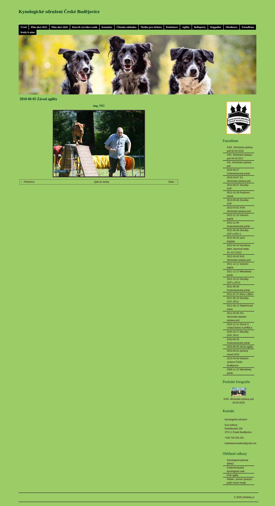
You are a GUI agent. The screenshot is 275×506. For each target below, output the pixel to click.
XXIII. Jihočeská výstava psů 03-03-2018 (240, 149)
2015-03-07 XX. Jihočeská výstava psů (239, 179)
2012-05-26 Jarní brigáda (236, 239)
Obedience (231, 27)
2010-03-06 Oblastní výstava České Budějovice (237, 362)
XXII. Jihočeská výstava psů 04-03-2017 (239, 157)
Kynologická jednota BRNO (237, 462)
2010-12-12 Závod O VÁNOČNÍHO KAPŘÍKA (239, 326)
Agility (186, 27)
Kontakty (107, 27)
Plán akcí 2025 (39, 27)
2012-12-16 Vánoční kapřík (237, 217)
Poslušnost (172, 27)
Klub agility (232, 475)
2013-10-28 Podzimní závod (238, 194)
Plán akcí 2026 (60, 27)
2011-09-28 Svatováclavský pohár (238, 288)
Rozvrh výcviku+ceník (84, 27)
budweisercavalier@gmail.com (241, 443)
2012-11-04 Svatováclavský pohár (238, 224)
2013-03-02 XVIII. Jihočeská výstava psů (239, 209)
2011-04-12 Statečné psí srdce (240, 307)
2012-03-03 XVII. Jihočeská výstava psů (239, 258)
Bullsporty (200, 27)
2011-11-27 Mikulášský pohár (239, 273)
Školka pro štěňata (151, 27)
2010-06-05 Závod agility (240, 347)
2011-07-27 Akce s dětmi (240, 294)
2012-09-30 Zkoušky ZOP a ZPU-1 (237, 232)
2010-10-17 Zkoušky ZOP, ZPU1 (237, 333)
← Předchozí (27, 182)
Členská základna (126, 27)
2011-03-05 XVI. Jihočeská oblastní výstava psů (236, 317)
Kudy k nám (27, 32)
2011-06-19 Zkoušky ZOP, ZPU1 (237, 300)
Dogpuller (215, 27)
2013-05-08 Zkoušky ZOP (237, 202)
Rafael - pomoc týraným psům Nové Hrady (239, 481)
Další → (172, 182)
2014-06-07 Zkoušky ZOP (237, 187)
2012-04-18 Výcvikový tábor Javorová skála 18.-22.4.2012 (238, 249)
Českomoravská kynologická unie (235, 469)
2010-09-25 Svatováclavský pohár (238, 341)
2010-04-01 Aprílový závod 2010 (237, 352)
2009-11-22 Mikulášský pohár (239, 371)
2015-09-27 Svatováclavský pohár (238, 172)
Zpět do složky (101, 182)
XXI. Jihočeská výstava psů (239, 164)
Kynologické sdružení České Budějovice (59, 11)
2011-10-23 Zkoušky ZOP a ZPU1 (237, 281)
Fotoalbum (248, 27)
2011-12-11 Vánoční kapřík (237, 266)
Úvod (24, 27)
